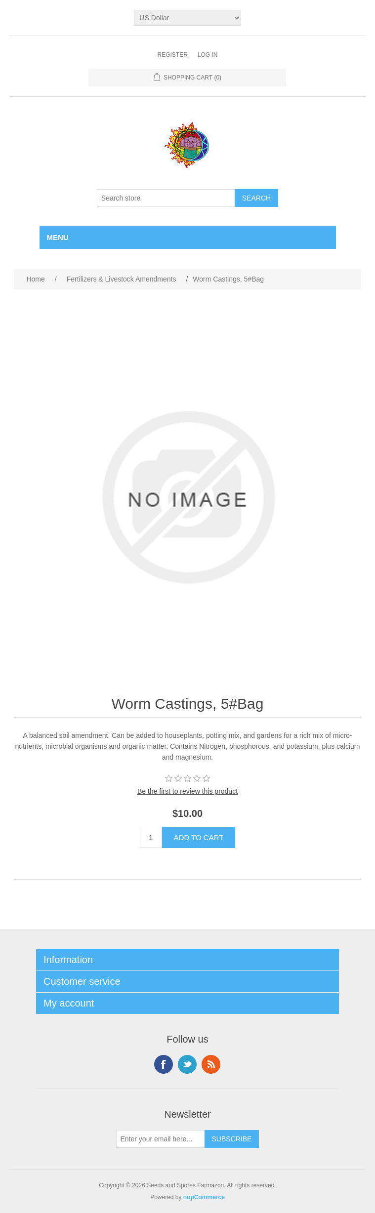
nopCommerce (204, 1197)
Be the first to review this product (187, 791)
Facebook (163, 1064)
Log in (208, 54)
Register (172, 54)
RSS (211, 1064)
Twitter (187, 1064)
